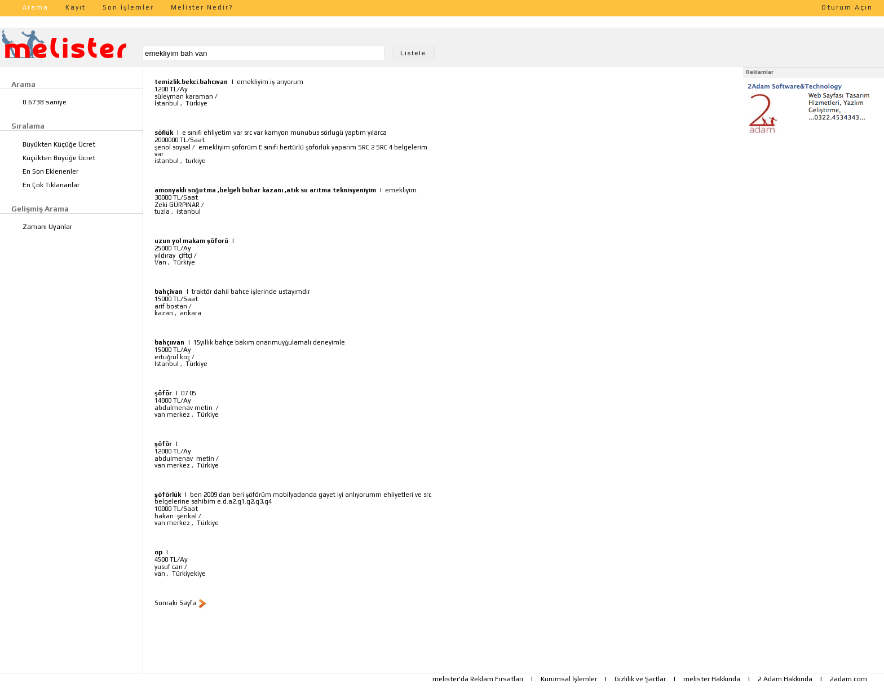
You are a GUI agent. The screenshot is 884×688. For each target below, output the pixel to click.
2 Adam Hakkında (785, 679)
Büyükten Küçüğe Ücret (59, 144)
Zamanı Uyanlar (47, 227)
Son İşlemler (128, 7)
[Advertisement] (813, 207)
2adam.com (848, 679)
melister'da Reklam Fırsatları (477, 679)
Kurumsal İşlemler (569, 679)
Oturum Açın (847, 7)
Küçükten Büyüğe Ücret (59, 158)
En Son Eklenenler (50, 171)
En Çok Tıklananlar (51, 185)
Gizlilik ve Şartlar (640, 679)
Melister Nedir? (202, 7)
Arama (35, 7)
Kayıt (75, 7)
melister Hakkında (711, 679)
